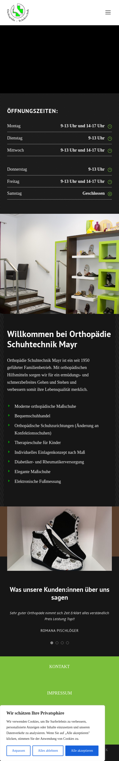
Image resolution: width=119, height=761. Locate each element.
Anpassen (18, 750)
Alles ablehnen (48, 750)
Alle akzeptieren (82, 750)
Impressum (59, 693)
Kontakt (59, 666)
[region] (52, 733)
